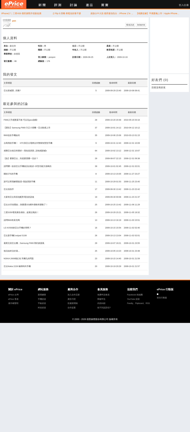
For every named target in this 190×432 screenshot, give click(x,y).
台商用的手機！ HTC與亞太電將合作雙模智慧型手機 (28, 143)
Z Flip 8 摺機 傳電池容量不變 (67, 13)
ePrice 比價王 (13, 4)
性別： (41, 46)
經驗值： (42, 61)
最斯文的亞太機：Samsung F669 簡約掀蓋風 (24, 243)
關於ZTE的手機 (11, 174)
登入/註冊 (184, 5)
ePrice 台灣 (13, 295)
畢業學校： (9, 54)
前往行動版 (162, 297)
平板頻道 (42, 303)
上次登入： (112, 57)
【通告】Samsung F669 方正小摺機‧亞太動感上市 (27, 127)
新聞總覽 (42, 295)
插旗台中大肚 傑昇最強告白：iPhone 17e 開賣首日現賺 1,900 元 (112, 13)
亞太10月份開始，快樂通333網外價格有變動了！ (26, 204)
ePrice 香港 (13, 299)
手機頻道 (42, 299)
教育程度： (112, 50)
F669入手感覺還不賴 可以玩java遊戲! (21, 120)
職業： (41, 50)
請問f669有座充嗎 (12, 220)
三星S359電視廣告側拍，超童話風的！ (21, 212)
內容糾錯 (101, 303)
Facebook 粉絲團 (135, 295)
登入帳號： (43, 57)
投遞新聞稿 (73, 303)
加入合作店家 (74, 295)
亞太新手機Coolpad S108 (15, 235)
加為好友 (141, 25)
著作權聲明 (13, 303)
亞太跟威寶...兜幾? (12, 90)
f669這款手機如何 (12, 135)
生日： (75, 46)
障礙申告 (101, 299)
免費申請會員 (103, 295)
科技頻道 (42, 307)
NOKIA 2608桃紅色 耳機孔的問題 (19, 258)
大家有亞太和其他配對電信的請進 (19, 197)
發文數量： (9, 61)
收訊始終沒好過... (12, 251)
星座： (110, 46)
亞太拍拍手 (9, 189)
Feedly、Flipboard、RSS (138, 303)
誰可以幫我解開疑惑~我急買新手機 (19, 181)
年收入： (76, 50)
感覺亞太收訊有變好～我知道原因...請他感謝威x (25, 150)
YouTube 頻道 (133, 299)
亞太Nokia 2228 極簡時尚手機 (17, 266)
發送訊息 (130, 25)
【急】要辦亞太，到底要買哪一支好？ (21, 158)
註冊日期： (77, 57)
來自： (7, 46)
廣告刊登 (72, 299)
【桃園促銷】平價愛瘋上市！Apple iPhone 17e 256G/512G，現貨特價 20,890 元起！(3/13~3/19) (158, 13)
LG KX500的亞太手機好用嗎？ (17, 228)
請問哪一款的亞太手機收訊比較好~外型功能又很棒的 (28, 166)
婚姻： (7, 50)
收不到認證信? (104, 307)
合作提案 (72, 307)
